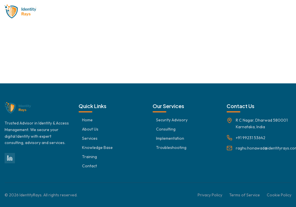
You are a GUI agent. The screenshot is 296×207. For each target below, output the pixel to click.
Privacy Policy (210, 195)
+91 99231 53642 (250, 137)
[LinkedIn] (10, 158)
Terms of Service (244, 195)
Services (141, 11)
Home (94, 11)
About (116, 11)
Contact (282, 11)
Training (255, 11)
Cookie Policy (279, 195)
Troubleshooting (220, 11)
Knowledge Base (176, 11)
